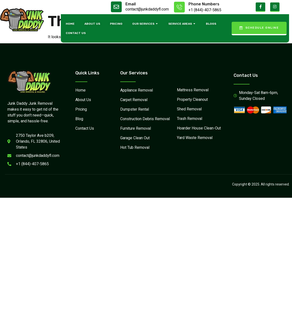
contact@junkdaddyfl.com (147, 9)
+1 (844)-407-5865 (204, 10)
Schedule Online (259, 28)
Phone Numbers (203, 4)
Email (130, 4)
